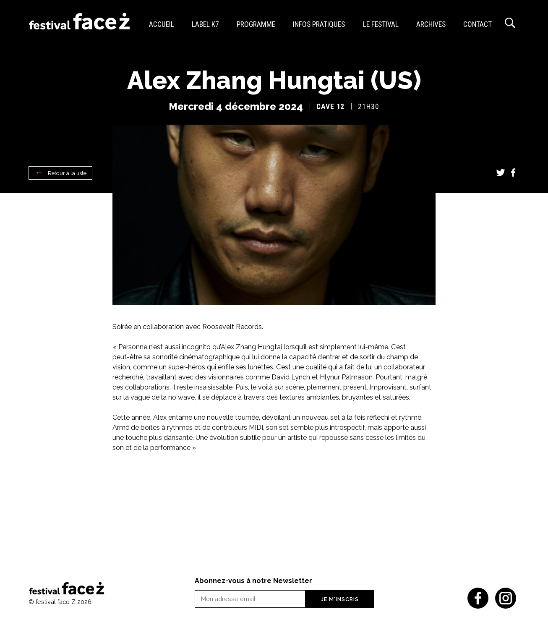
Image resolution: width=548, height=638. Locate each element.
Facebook (513, 172)
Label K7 (205, 24)
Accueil (161, 24)
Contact (477, 24)
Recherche (510, 23)
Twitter (500, 172)
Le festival (381, 24)
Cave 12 (330, 106)
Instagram (505, 598)
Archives (431, 24)
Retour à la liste (67, 173)
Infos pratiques (319, 24)
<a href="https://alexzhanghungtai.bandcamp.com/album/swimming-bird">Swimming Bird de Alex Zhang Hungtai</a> (274, 488)
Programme (256, 24)
